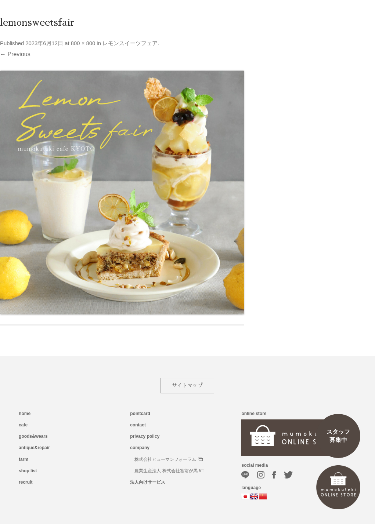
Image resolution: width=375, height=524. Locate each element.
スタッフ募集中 (338, 436)
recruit (25, 482)
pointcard (140, 413)
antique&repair (34, 447)
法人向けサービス (147, 482)
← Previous (15, 54)
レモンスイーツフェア (130, 43)
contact (138, 424)
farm (23, 459)
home (24, 413)
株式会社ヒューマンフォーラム (168, 459)
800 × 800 (83, 43)
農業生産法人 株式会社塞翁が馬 (169, 470)
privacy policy (144, 436)
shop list (28, 470)
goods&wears (33, 436)
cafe (23, 424)
